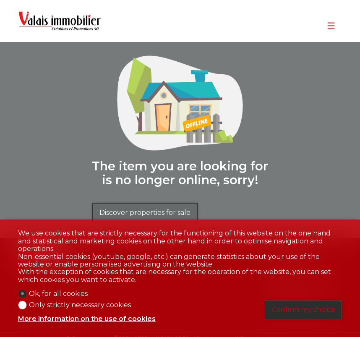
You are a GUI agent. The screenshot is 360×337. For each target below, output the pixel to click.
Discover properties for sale (144, 213)
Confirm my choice (303, 309)
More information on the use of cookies (87, 319)
